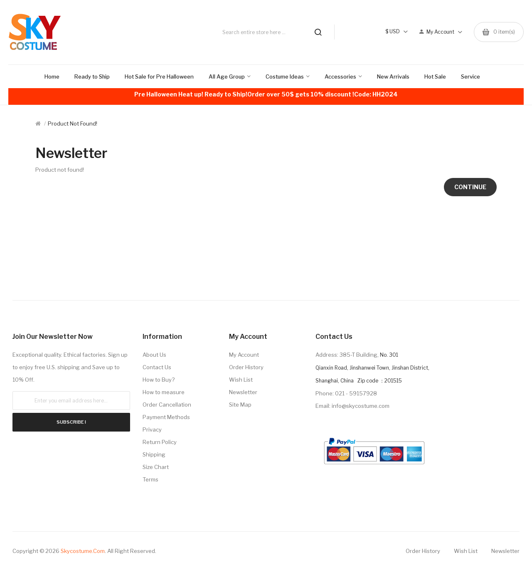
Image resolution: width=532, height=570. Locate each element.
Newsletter (243, 392)
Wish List (241, 379)
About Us (154, 354)
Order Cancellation (167, 404)
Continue (470, 186)
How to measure (164, 392)
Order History (246, 367)
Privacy (152, 429)
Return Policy (160, 442)
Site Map (240, 404)
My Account (244, 354)
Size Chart (156, 467)
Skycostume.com (83, 551)
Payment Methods (166, 417)
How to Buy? (159, 379)
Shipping (154, 454)
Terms (150, 479)
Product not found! (72, 123)
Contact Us (157, 367)
